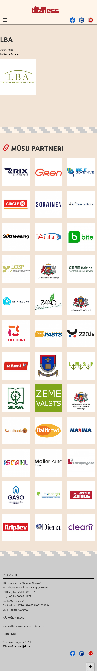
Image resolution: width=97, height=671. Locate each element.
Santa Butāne (11, 54)
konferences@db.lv (19, 646)
